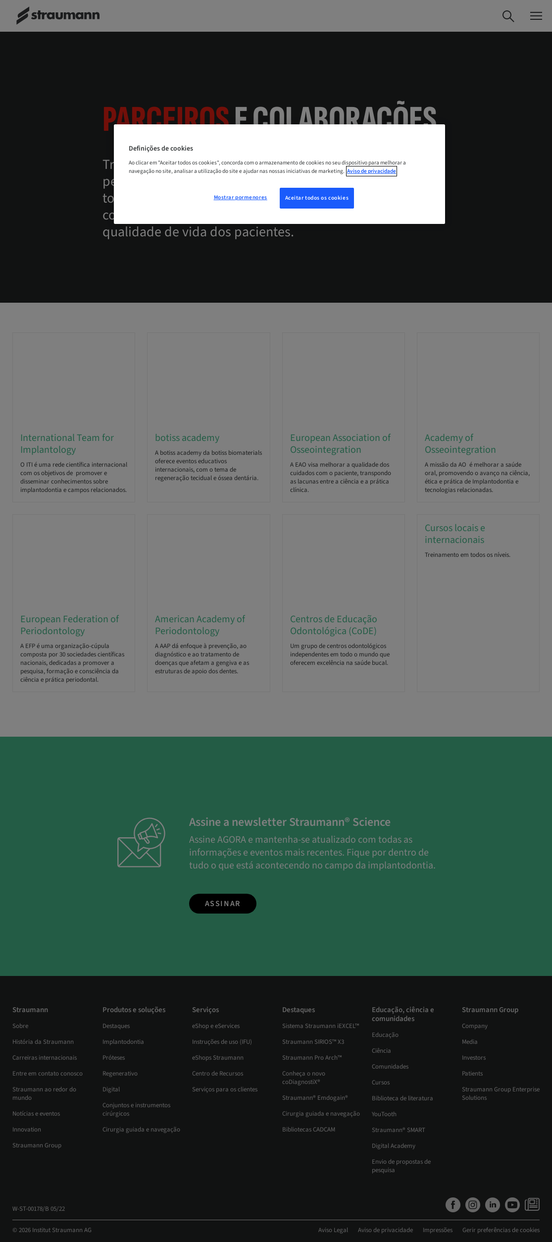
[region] (279, 174)
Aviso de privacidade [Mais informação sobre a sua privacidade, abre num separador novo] (371, 171)
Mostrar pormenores (240, 197)
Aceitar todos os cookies (317, 198)
